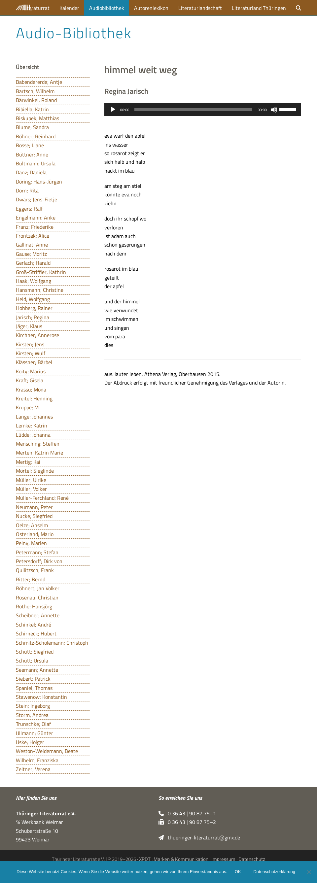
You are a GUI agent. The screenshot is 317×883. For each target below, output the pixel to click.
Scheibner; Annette (37, 615)
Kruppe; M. (28, 407)
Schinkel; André (33, 624)
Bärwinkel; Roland (36, 100)
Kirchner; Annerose (37, 335)
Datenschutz (251, 859)
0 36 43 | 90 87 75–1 (187, 813)
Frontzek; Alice (32, 236)
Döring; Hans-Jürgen (39, 182)
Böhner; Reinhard (35, 136)
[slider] (193, 109)
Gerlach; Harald (33, 263)
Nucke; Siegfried (34, 516)
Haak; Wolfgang (33, 281)
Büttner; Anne (32, 154)
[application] (202, 109)
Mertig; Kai (28, 462)
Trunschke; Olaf (33, 724)
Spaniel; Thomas (34, 688)
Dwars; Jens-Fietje (36, 199)
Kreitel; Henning (34, 398)
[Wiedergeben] (113, 109)
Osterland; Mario (34, 534)
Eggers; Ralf (29, 209)
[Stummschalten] (274, 109)
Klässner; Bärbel (34, 362)
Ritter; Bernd (30, 579)
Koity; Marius (31, 371)
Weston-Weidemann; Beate (47, 751)
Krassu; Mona (31, 389)
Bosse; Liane (30, 145)
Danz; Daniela (31, 172)
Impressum (223, 859)
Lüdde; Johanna (33, 435)
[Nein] (308, 872)
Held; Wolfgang (33, 299)
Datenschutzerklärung (275, 872)
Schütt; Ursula (32, 660)
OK (238, 872)
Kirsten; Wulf (30, 353)
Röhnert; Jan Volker (37, 588)
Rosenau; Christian (37, 597)
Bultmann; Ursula (35, 163)
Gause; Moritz (31, 254)
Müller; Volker (31, 489)
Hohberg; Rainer (34, 308)
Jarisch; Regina (32, 317)
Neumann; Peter (34, 507)
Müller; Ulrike (31, 480)
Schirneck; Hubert (36, 633)
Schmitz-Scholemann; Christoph (52, 643)
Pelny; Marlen (31, 543)
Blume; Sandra (32, 127)
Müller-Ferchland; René (42, 498)
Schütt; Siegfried (34, 652)
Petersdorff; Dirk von (39, 561)
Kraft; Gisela (29, 380)
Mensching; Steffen (37, 444)
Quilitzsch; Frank (35, 570)
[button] (298, 8)
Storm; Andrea (32, 715)
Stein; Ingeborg (33, 706)
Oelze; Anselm (32, 525)
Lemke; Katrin (31, 425)
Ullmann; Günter (34, 733)
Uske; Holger (30, 742)
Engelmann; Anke (35, 217)
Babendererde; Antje (39, 82)
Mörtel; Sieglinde (35, 471)
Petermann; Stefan (37, 552)
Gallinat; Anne (32, 245)
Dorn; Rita (27, 190)
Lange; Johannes (34, 417)
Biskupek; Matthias (37, 118)
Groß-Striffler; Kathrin (41, 272)
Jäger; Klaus (29, 326)
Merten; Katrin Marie (39, 453)
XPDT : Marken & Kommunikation (173, 859)
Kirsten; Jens (30, 344)
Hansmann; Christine (39, 290)
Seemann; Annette (37, 670)
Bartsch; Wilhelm (35, 91)
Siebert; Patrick (33, 679)
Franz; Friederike (34, 227)
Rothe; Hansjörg (34, 606)
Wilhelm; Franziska (37, 760)
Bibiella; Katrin (32, 109)
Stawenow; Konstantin (41, 697)
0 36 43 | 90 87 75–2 (187, 822)
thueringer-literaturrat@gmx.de (199, 837)
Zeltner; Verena (33, 769)
